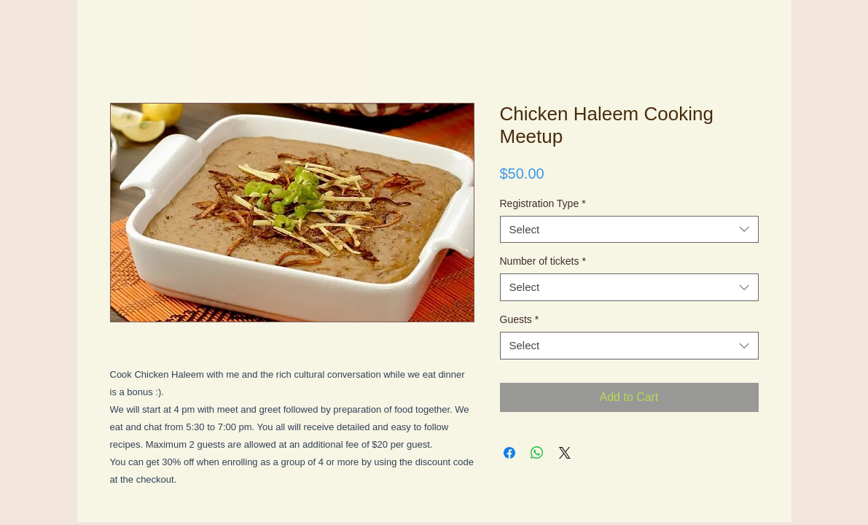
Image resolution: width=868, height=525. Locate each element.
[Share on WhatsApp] (537, 453)
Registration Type (543, 203)
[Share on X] (565, 453)
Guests (519, 319)
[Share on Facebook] (509, 453)
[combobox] (629, 230)
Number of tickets (543, 261)
